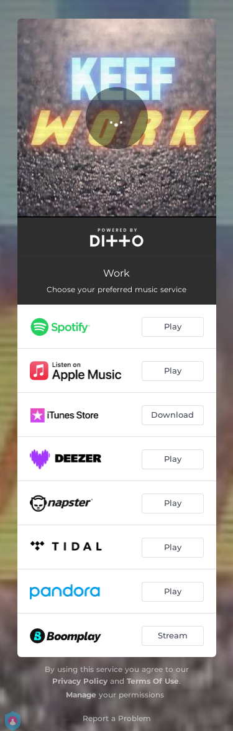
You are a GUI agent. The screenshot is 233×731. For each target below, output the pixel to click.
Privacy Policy (79, 681)
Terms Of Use (153, 681)
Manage (81, 694)
